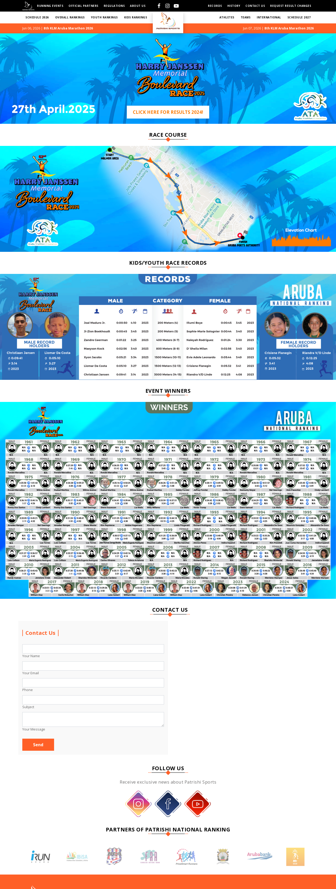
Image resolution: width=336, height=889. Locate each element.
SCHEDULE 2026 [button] (37, 17)
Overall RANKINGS (70, 17)
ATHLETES (226, 17)
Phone (27, 689)
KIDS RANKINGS (135, 17)
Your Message (33, 729)
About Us (137, 6)
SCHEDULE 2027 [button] (299, 17)
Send (38, 745)
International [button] (269, 17)
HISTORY (233, 6)
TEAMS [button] (246, 17)
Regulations (114, 6)
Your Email (30, 673)
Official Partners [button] (83, 6)
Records (215, 6)
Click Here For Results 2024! (168, 112)
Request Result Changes (290, 6)
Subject (28, 706)
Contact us (255, 6)
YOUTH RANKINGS (104, 17)
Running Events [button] (50, 6)
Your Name (31, 655)
